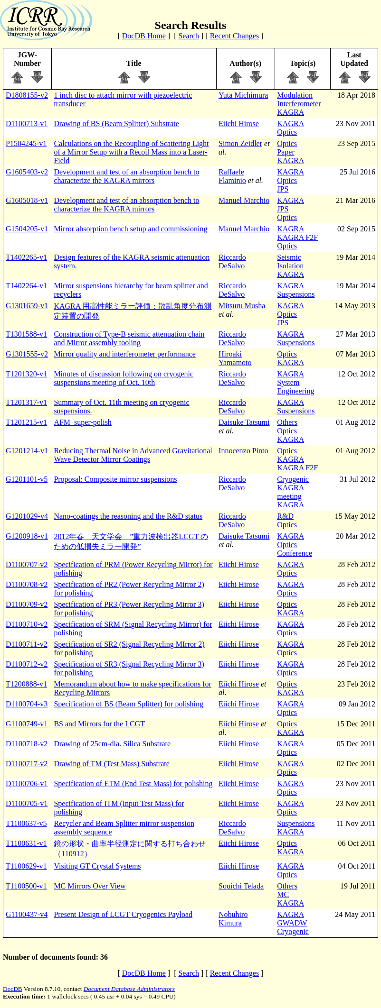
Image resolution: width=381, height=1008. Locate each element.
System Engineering (295, 386)
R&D (285, 516)
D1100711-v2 (27, 644)
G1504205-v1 (27, 229)
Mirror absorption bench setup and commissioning (130, 229)
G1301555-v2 (27, 354)
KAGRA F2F (297, 237)
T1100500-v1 (26, 886)
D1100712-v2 (27, 664)
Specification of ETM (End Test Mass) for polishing (133, 783)
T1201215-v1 (26, 422)
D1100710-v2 (27, 624)
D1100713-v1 (27, 123)
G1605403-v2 (27, 172)
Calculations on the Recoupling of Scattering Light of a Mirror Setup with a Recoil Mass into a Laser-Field (131, 152)
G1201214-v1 (27, 451)
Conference (294, 553)
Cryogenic (293, 479)
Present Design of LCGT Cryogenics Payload (123, 914)
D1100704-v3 (27, 704)
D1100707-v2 (27, 564)
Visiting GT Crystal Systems (97, 866)
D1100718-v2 (27, 744)
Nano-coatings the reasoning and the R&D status (128, 516)
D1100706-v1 (27, 783)
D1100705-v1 (27, 803)
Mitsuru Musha (242, 306)
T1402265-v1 (26, 257)
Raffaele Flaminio (232, 176)
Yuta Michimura (243, 95)
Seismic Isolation (290, 261)
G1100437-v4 (27, 914)
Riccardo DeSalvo (232, 261)
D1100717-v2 (27, 764)
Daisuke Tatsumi (244, 422)
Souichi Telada (241, 886)
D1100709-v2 (27, 604)
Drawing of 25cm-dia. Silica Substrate (112, 744)
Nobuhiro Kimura (233, 918)
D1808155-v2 (27, 95)
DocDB (12, 988)
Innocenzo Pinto (243, 451)
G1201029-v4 (27, 516)
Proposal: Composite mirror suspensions (115, 479)
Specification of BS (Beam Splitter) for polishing (128, 704)
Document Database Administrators (129, 988)
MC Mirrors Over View (89, 886)
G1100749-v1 (27, 724)
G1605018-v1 (27, 200)
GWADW (292, 923)
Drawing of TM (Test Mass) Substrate (111, 764)
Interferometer (299, 104)
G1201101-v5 (27, 479)
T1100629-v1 (26, 866)
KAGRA (290, 112)
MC (283, 894)
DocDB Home (144, 36)
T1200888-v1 (26, 684)
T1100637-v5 (26, 823)
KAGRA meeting (290, 492)
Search (188, 36)
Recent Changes (234, 36)
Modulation (295, 95)
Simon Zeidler (240, 143)
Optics (287, 132)
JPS (282, 189)
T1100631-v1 (26, 843)
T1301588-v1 (26, 334)
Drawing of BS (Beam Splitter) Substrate (116, 123)
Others (287, 422)
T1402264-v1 (26, 286)
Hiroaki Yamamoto (235, 358)
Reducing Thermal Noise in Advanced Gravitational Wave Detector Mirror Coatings (133, 455)
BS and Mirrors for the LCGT (99, 724)
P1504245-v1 (26, 143)
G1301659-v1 (27, 306)
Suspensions (295, 294)
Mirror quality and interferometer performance (125, 354)
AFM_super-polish (82, 422)
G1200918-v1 (27, 536)
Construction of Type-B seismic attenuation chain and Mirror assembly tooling (129, 338)
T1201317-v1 (26, 402)
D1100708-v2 (27, 584)
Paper (285, 152)
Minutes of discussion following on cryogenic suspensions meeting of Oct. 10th (123, 378)
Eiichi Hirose (239, 123)
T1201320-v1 (26, 374)
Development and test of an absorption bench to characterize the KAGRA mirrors (126, 176)
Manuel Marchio (244, 200)
